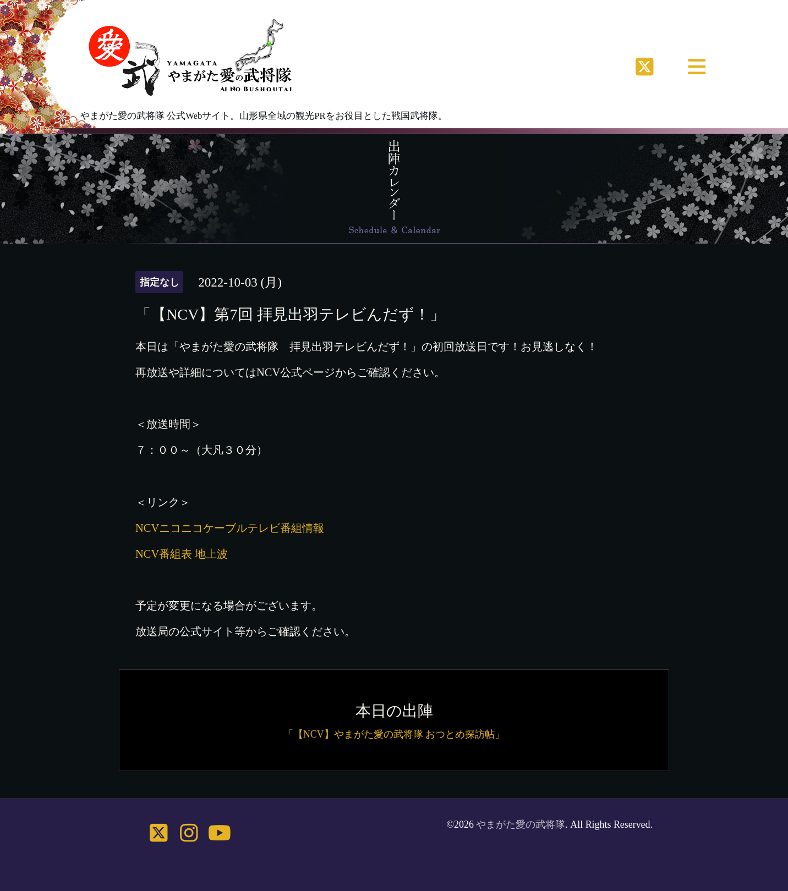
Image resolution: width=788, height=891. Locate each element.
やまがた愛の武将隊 (520, 824)
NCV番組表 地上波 (181, 554)
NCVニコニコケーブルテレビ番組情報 (229, 528)
